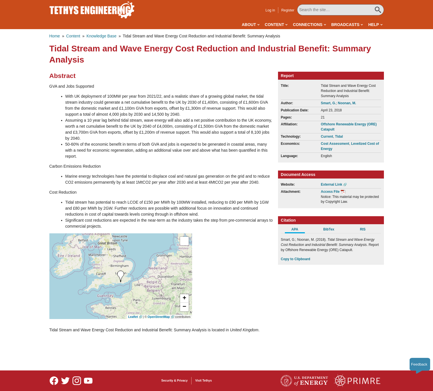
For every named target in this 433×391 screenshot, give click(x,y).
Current (327, 137)
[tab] (298, 230)
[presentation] (120, 276)
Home (54, 36)
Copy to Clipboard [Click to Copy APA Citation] (295, 259)
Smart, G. (328, 103)
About (249, 24)
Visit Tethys (203, 380)
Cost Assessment (335, 144)
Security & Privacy (174, 380)
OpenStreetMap (159, 316)
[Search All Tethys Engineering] (340, 9)
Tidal (339, 137)
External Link (331, 185)
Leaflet (133, 316)
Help (373, 24)
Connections (307, 24)
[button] (184, 298)
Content (274, 24)
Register (287, 10)
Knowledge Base (101, 36)
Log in (270, 10)
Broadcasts (345, 24)
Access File (330, 192)
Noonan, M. (347, 103)
